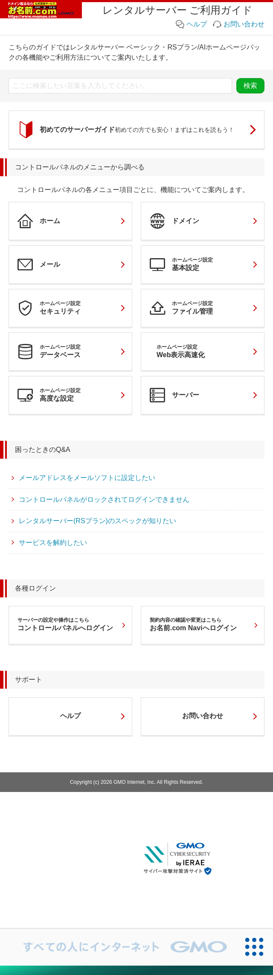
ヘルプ (191, 24)
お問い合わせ (238, 24)
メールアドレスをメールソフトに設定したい (82, 478)
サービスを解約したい (48, 543)
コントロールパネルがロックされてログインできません (99, 500)
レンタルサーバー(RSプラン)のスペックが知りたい (93, 521)
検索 (250, 85)
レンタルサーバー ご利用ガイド (177, 10)
